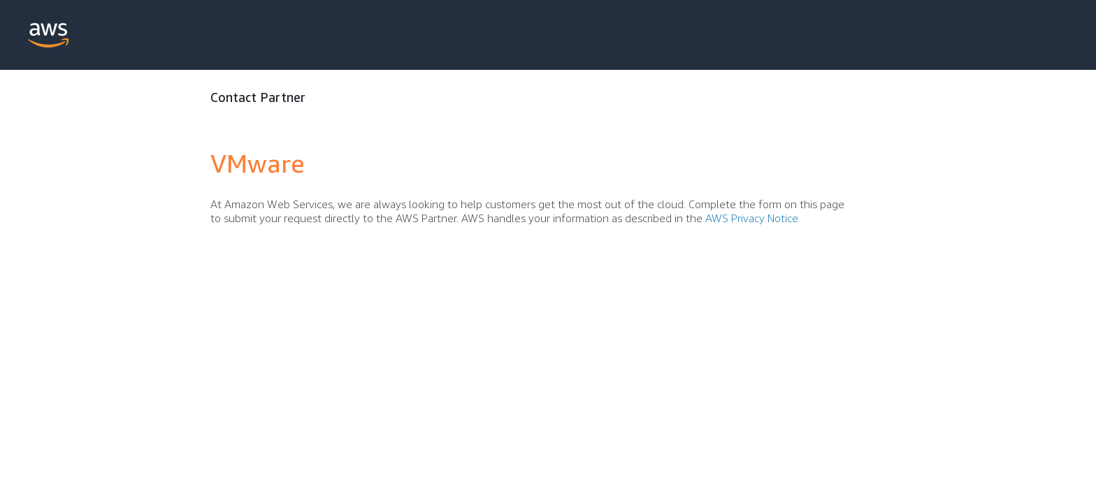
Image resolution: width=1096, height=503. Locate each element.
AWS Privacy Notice (751, 218)
